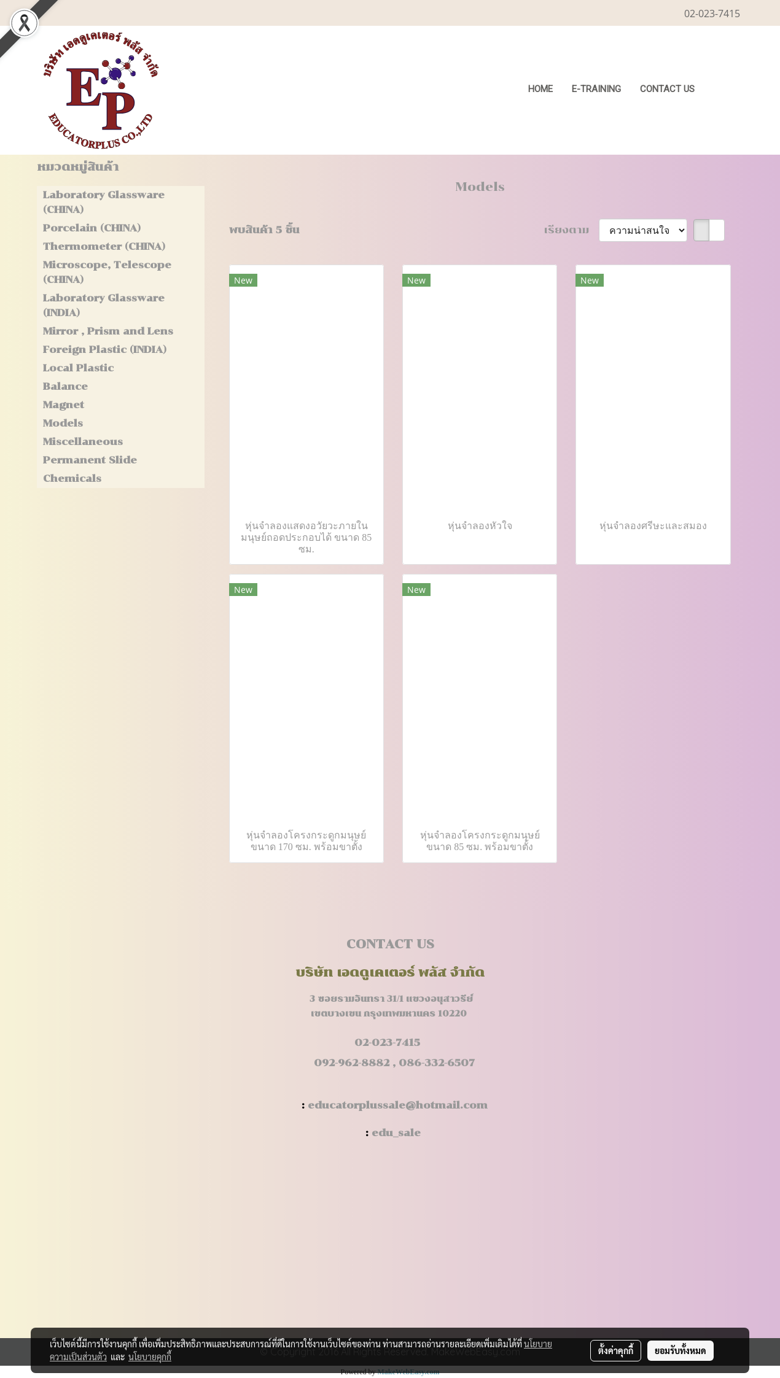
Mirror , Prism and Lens (108, 331)
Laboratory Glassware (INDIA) (104, 305)
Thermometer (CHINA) (104, 246)
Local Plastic (78, 368)
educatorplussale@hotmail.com (398, 1105)
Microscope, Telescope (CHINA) (107, 272)
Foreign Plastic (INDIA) (104, 349)
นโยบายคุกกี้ (149, 1356)
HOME (540, 89)
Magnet (63, 405)
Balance (65, 386)
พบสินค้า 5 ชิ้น (264, 230)
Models (63, 423)
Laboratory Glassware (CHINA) (104, 202)
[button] (723, 90)
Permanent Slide (90, 460)
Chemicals (72, 478)
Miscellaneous (83, 441)
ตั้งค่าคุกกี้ (615, 1350)
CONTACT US (667, 89)
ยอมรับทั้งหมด (680, 1350)
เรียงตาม (571, 230)
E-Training (596, 89)
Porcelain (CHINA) (92, 228)
